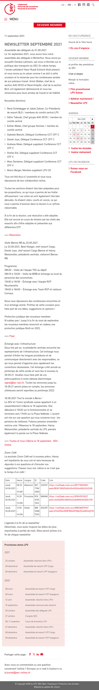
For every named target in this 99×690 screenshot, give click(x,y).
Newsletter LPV (79, 103)
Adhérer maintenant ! (82, 99)
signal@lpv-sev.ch (14, 383)
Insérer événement (81, 152)
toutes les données (81, 148)
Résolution (15, 235)
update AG (48, 687)
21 (81, 139)
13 (78, 135)
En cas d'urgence (80, 48)
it (75, 5)
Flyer (12, 336)
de (62, 5)
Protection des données (69, 684)
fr (69, 5)
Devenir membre (49, 25)
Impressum (52, 684)
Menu (13, 19)
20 (78, 139)
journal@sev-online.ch (18, 672)
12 (74, 135)
